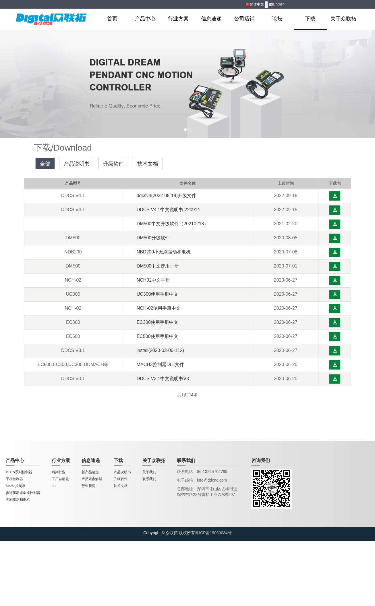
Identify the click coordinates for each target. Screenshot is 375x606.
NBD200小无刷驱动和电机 (164, 251)
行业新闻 (88, 486)
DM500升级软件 (153, 237)
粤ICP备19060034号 (213, 532)
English (277, 4)
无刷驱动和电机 (18, 500)
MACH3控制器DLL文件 (160, 364)
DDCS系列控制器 (19, 472)
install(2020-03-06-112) (160, 350)
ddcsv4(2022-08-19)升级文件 (166, 195)
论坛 (277, 19)
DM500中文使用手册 (158, 265)
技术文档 (147, 164)
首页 (112, 19)
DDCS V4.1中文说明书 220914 (168, 209)
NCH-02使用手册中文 (159, 308)
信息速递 (211, 19)
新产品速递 (90, 472)
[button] (334, 196)
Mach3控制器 (16, 486)
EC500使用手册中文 (157, 336)
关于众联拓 (343, 19)
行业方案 (178, 19)
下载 (310, 19)
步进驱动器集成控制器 (23, 493)
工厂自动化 (60, 479)
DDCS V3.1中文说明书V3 (163, 378)
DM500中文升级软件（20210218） (173, 223)
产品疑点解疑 (92, 479)
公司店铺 (244, 19)
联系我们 (149, 479)
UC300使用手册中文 (158, 294)
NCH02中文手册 (153, 280)
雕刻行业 (58, 472)
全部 (45, 164)
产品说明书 (77, 164)
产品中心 (145, 19)
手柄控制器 (14, 479)
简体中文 (255, 4)
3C (54, 486)
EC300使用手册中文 (157, 322)
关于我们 (149, 472)
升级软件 (113, 164)
